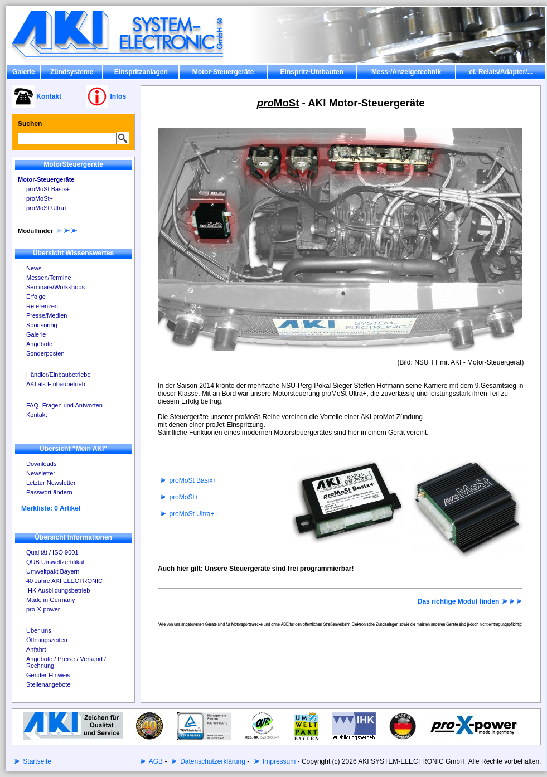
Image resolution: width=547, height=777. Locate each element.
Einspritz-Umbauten (311, 72)
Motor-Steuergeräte (223, 72)
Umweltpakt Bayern (52, 571)
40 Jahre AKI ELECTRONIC (64, 580)
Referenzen (42, 306)
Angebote (39, 344)
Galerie (23, 72)
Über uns (38, 630)
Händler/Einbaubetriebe (58, 374)
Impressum (278, 761)
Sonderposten (45, 353)
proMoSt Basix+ (48, 189)
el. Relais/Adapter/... (501, 72)
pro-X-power (43, 609)
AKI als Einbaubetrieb (55, 384)
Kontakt (36, 414)
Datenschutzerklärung (211, 761)
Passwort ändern (49, 492)
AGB (155, 761)
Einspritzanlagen (141, 72)
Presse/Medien (46, 315)
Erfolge (36, 296)
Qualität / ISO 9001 (52, 552)
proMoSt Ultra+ (46, 208)
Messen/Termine (48, 277)
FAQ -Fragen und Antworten (64, 405)
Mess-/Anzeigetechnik (406, 72)
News (34, 268)
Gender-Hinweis (48, 675)
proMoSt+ (39, 198)
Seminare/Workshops (55, 287)
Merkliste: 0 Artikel (50, 508)
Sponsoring (41, 325)
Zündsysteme (71, 72)
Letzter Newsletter (51, 482)
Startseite (36, 761)
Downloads (41, 463)
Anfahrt (36, 649)
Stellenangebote (48, 684)
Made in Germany (50, 599)
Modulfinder (48, 230)
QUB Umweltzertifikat (55, 562)
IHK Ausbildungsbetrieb (58, 590)
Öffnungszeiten (46, 640)
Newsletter (40, 473)
